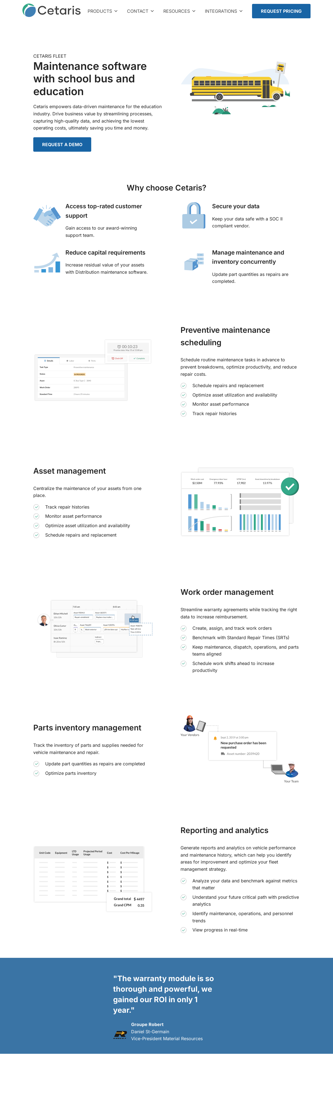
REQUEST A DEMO (62, 144)
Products (103, 11)
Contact (140, 11)
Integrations (224, 11)
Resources (179, 11)
